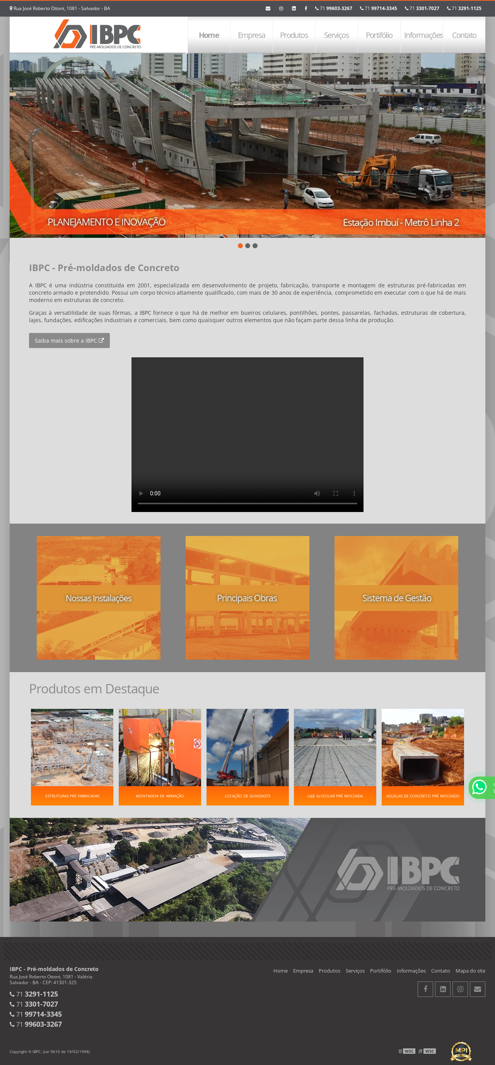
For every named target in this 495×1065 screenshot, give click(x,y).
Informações (423, 35)
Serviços (336, 35)
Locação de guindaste (248, 796)
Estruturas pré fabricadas (72, 796)
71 (464, 8)
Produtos (294, 35)
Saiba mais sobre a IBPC (69, 340)
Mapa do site (470, 970)
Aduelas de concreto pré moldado (422, 796)
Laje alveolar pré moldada (335, 796)
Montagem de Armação (160, 796)
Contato (464, 35)
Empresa (251, 35)
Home (209, 35)
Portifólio (379, 35)
